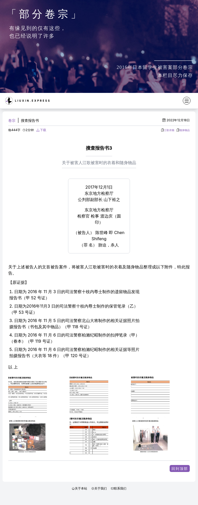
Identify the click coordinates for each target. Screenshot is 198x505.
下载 (43, 130)
